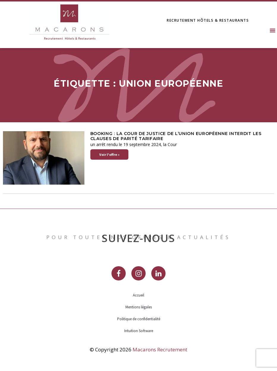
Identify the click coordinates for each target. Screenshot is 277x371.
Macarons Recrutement (160, 349)
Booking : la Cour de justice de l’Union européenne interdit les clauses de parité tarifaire (176, 136)
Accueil (138, 295)
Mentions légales (138, 307)
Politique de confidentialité (138, 318)
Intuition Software (138, 330)
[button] (272, 30)
